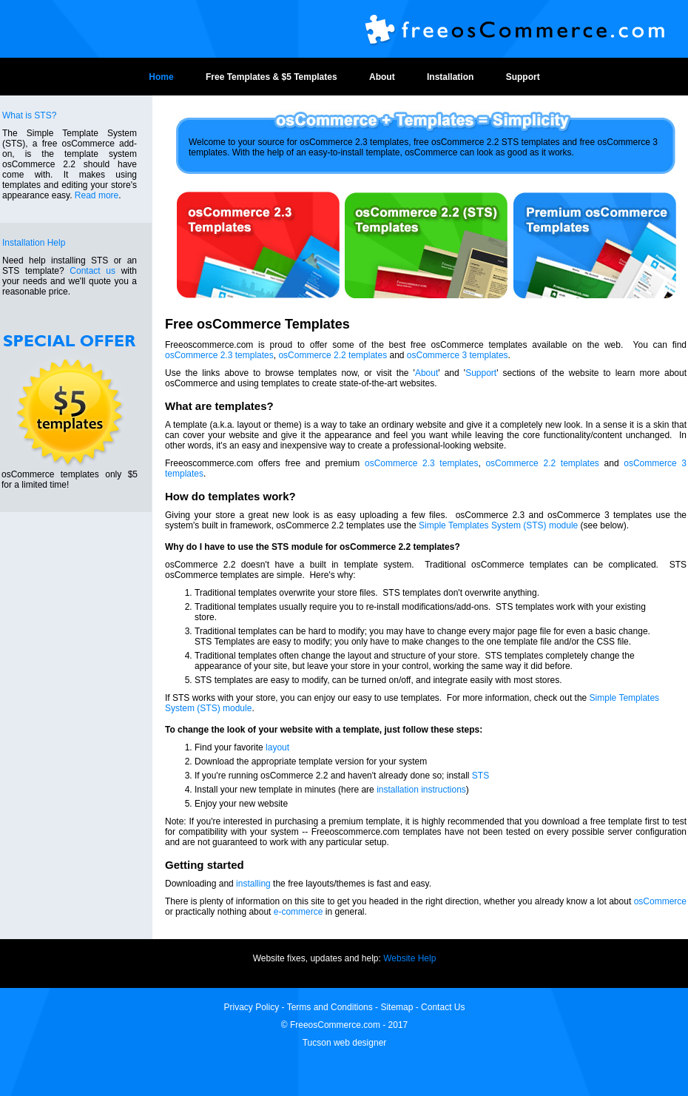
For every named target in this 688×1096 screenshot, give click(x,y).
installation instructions (421, 789)
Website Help (409, 958)
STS (480, 775)
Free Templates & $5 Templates (271, 77)
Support (523, 77)
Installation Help (33, 243)
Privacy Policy (253, 1007)
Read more (96, 195)
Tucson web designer (345, 1043)
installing (253, 883)
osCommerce (660, 901)
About (382, 77)
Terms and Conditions (330, 1007)
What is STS (27, 115)
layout (277, 747)
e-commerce (298, 912)
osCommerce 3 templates (457, 355)
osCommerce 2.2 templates (332, 355)
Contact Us (443, 1007)
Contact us (92, 271)
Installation (450, 77)
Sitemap (396, 1007)
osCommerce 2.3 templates (219, 355)
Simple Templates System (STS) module (498, 525)
